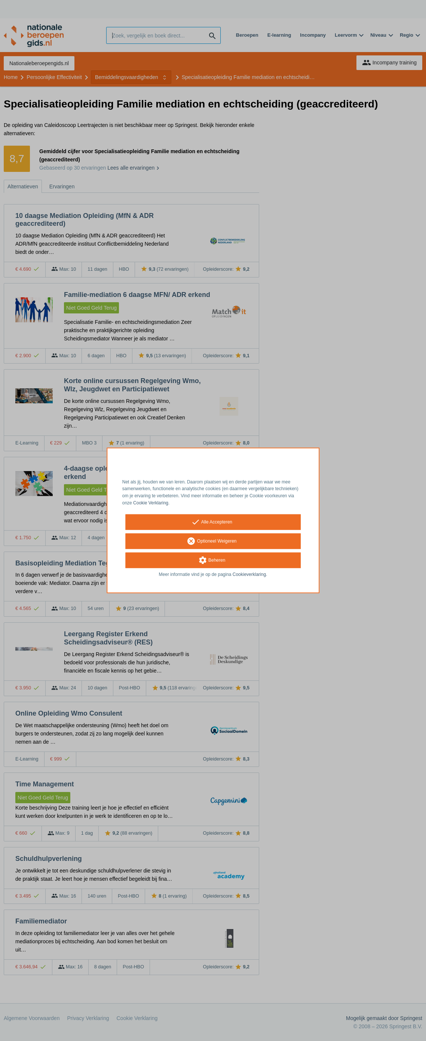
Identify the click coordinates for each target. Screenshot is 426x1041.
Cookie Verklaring (150, 503)
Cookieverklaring (249, 574)
